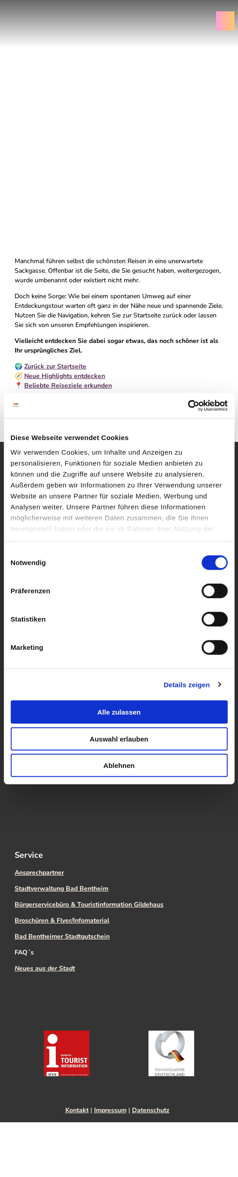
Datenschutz (150, 1110)
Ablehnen (118, 765)
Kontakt (77, 1110)
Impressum (110, 1110)
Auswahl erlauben (119, 738)
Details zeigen (187, 684)
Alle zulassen (119, 712)
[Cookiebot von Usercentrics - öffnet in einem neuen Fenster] (187, 405)
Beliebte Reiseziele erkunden (68, 385)
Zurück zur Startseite (55, 366)
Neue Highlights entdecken (64, 376)
